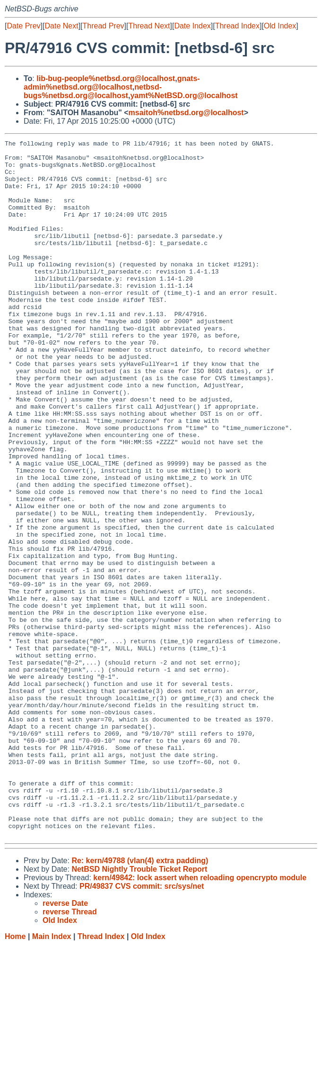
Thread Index (237, 26)
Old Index (280, 26)
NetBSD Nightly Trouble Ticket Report (139, 1008)
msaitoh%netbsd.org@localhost (186, 113)
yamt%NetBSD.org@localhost (183, 95)
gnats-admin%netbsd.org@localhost (112, 82)
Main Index (51, 1076)
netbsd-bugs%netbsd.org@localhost (93, 91)
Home (15, 1076)
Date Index (192, 26)
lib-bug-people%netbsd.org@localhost (105, 78)
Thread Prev (103, 26)
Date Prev (23, 26)
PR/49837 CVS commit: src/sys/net (141, 1025)
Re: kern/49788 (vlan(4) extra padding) (139, 1000)
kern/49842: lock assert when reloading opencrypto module (199, 1017)
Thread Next (149, 26)
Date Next (61, 26)
